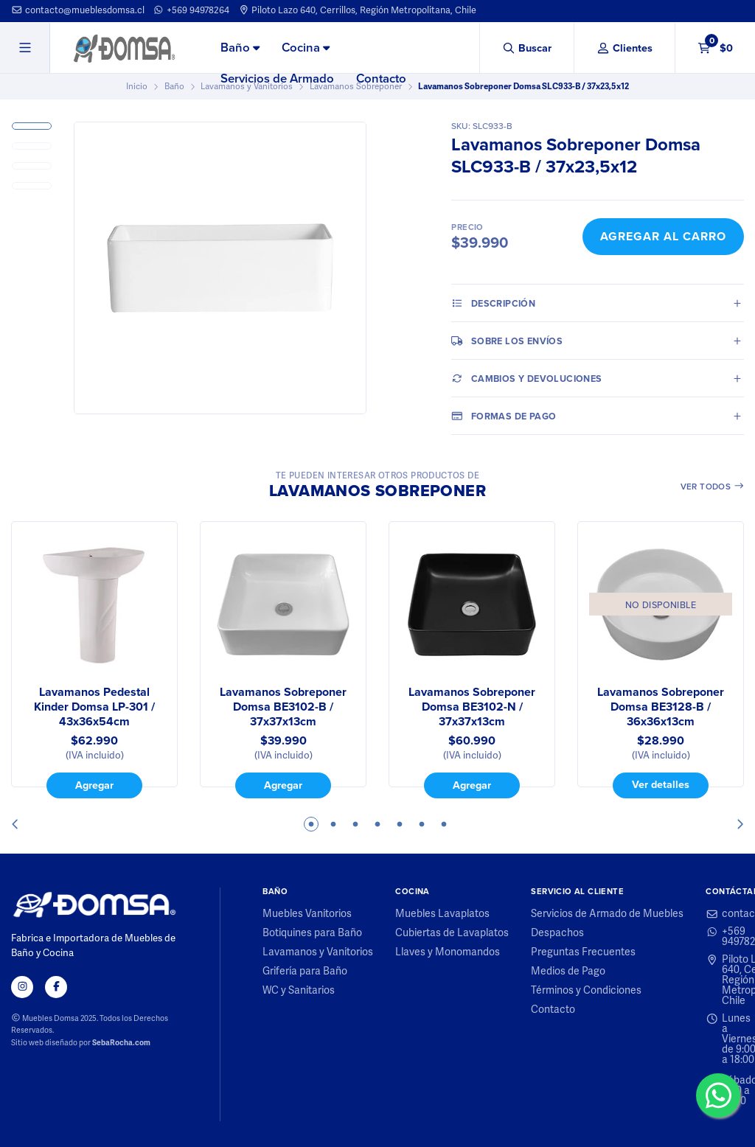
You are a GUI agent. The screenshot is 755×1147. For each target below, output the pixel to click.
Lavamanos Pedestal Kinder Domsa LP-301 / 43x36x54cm (94, 707)
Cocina (306, 47)
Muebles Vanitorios (307, 914)
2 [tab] (333, 824)
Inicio (136, 86)
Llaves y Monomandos (447, 952)
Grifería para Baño (304, 971)
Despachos (557, 933)
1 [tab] (311, 824)
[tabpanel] (94, 659)
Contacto (381, 78)
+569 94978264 (191, 10)
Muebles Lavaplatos (442, 914)
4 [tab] (377, 824)
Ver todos (713, 486)
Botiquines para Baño (312, 933)
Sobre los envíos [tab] (507, 340)
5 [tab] (399, 824)
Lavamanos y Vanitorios (317, 952)
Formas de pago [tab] (503, 415)
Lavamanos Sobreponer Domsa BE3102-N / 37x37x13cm (471, 707)
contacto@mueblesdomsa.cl (78, 10)
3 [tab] (355, 824)
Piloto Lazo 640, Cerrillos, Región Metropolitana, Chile (357, 10)
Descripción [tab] (493, 303)
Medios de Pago (568, 971)
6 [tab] (421, 824)
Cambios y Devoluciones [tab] (526, 378)
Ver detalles (660, 784)
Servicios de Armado (277, 78)
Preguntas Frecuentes (583, 952)
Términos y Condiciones (586, 991)
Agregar (94, 785)
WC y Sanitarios (298, 991)
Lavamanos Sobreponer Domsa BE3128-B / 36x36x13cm (660, 707)
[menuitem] (240, 48)
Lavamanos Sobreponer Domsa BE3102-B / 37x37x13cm (283, 707)
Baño (240, 47)
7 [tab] (443, 824)
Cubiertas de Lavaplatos (452, 933)
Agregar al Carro (663, 236)
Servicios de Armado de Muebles (607, 914)
